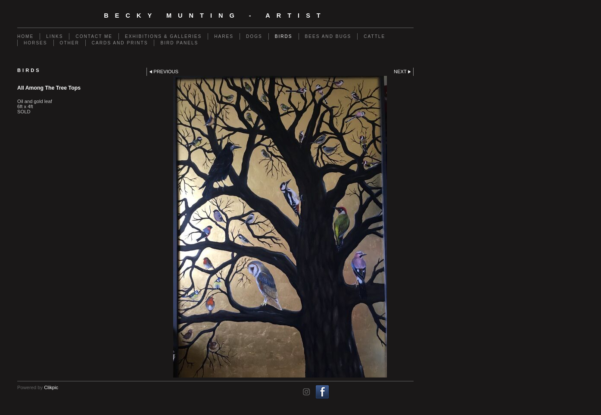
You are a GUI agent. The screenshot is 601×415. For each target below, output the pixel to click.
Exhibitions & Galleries (163, 36)
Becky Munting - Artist (215, 15)
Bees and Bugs (328, 36)
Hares (224, 36)
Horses (35, 43)
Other (69, 43)
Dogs (254, 36)
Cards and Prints (120, 43)
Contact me (93, 36)
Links (54, 36)
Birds (284, 36)
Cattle (374, 36)
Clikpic (51, 387)
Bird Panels (179, 43)
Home (25, 36)
